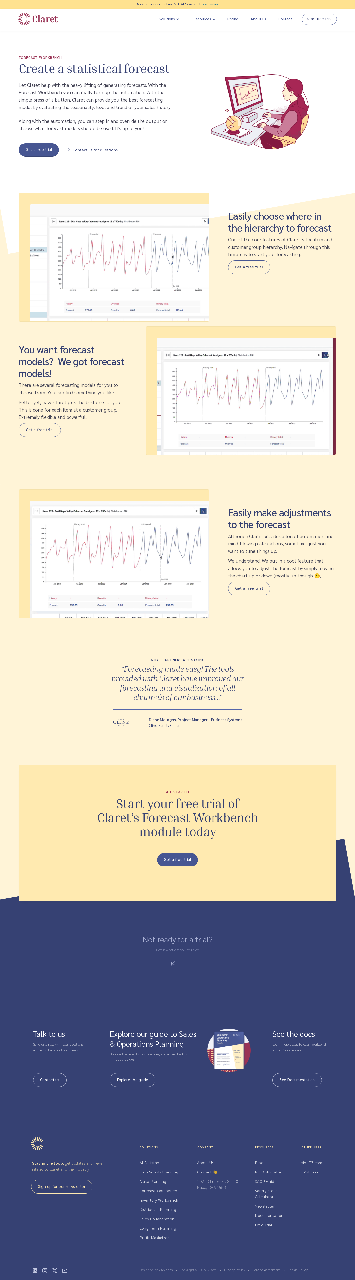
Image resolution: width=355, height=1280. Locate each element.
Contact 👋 (207, 1171)
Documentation (269, 1215)
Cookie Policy (298, 1269)
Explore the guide (132, 1079)
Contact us (49, 1079)
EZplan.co (310, 1171)
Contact (285, 18)
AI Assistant (150, 1162)
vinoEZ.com (311, 1162)
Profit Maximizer (154, 1237)
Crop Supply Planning (159, 1171)
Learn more (209, 4)
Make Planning (153, 1181)
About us (258, 18)
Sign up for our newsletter (61, 1186)
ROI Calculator (268, 1171)
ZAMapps (166, 1269)
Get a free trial (39, 149)
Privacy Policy (234, 1269)
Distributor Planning (158, 1209)
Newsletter (265, 1205)
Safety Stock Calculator (266, 1193)
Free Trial (263, 1224)
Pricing (232, 18)
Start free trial (319, 18)
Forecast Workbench (158, 1190)
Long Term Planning (158, 1228)
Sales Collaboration (157, 1218)
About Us (205, 1162)
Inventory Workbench (159, 1200)
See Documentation (297, 1079)
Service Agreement (266, 1269)
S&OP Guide (266, 1181)
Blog (259, 1162)
